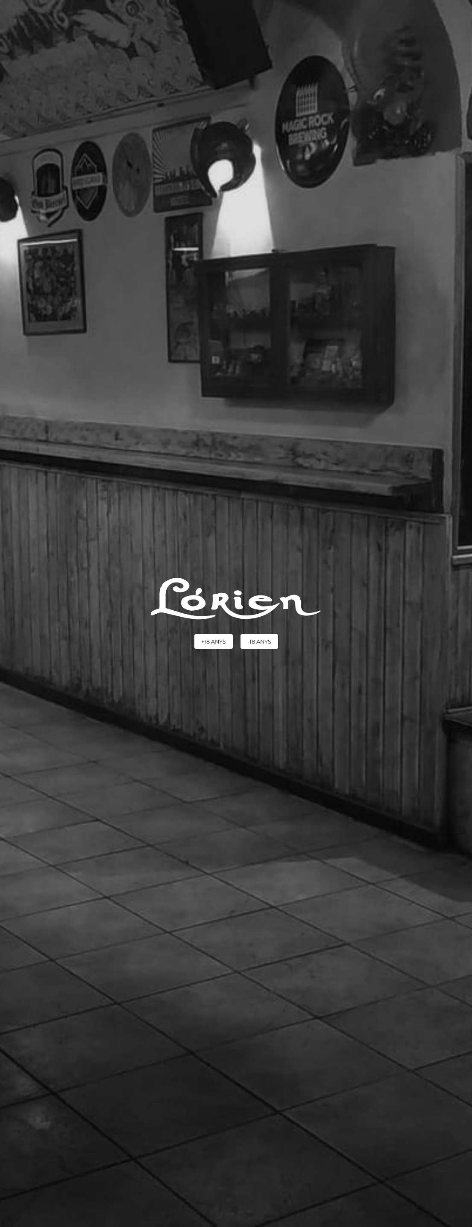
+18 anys (213, 641)
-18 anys (259, 641)
